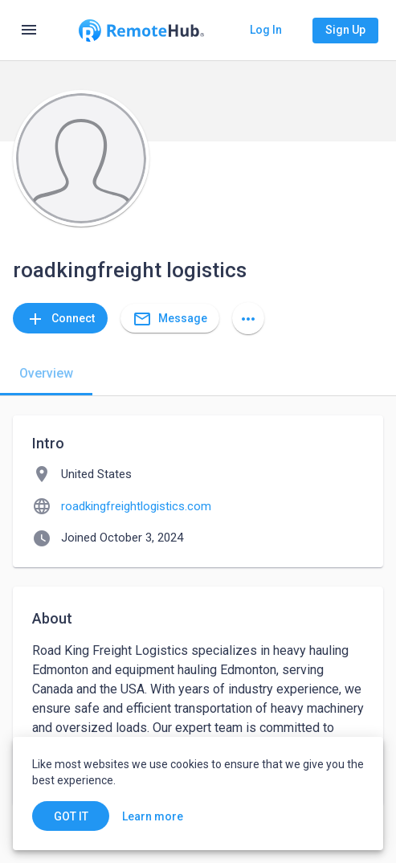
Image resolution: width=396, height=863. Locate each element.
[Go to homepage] (141, 30)
